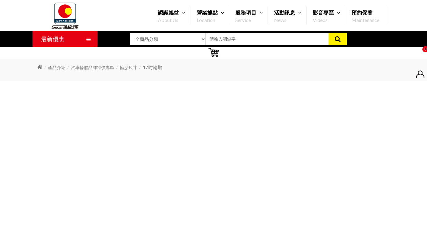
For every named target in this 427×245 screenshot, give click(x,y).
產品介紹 (56, 67)
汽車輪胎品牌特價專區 (92, 67)
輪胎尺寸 (128, 67)
